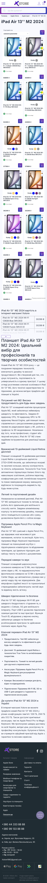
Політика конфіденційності (29, 878)
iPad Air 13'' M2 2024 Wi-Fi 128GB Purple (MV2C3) (12, 242)
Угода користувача (26, 876)
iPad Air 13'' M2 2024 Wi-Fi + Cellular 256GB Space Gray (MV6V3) (34, 65)
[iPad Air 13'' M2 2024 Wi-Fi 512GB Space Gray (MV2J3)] (34, 268)
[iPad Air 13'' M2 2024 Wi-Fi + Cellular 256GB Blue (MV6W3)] (12, 46)
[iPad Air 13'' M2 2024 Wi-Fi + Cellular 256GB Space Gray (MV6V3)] (34, 46)
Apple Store (8, 763)
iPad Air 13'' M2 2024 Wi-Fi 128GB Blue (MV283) (34, 242)
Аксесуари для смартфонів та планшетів (9, 787)
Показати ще (8, 814)
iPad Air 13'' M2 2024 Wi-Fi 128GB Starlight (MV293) (34, 198)
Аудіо (5, 810)
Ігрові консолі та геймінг (10, 768)
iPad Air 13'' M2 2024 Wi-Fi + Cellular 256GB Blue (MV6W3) (12, 65)
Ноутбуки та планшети (13, 801)
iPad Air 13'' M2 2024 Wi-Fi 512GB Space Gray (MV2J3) (34, 288)
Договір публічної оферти (28, 880)
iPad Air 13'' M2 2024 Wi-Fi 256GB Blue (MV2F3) (34, 153)
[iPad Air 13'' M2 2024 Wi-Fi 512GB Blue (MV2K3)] (34, 91)
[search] (23, 10)
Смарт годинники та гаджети (12, 796)
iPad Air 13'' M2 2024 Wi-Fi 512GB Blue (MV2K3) (34, 109)
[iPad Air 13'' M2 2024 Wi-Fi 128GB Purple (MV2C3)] (12, 224)
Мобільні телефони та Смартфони (12, 779)
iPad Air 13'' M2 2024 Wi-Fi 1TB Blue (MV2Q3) (12, 106)
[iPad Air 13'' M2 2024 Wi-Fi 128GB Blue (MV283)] (34, 224)
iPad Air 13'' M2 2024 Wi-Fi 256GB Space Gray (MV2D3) (12, 198)
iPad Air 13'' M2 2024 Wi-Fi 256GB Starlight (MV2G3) (12, 154)
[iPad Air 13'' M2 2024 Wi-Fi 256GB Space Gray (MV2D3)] (12, 179)
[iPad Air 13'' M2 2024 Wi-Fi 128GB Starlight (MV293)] (34, 179)
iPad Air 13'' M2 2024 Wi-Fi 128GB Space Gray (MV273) (12, 287)
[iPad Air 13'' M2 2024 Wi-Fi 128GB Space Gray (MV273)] (12, 268)
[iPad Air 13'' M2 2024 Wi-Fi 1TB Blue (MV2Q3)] (12, 91)
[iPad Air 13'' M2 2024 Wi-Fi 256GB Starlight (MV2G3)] (12, 135)
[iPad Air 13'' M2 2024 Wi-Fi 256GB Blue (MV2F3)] (34, 135)
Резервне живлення (11, 774)
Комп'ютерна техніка (12, 806)
